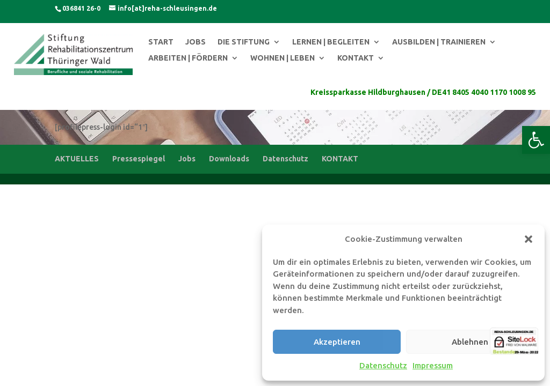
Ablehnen (470, 341)
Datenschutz (383, 365)
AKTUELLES (77, 158)
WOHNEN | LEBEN (282, 58)
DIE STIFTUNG (244, 42)
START (160, 42)
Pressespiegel (138, 158)
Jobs (187, 158)
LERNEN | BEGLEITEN (331, 42)
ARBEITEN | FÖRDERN (188, 58)
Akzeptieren (337, 341)
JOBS (195, 42)
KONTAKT (355, 58)
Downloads (229, 158)
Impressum (432, 365)
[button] (536, 140)
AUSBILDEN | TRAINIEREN (439, 42)
